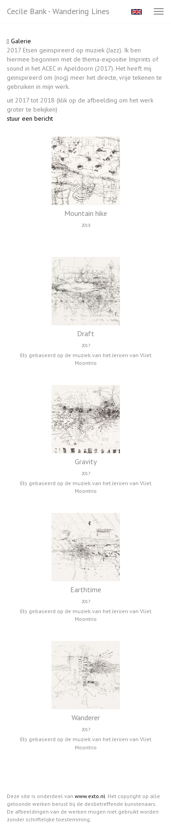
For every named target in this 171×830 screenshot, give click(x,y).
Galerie (19, 41)
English (136, 12)
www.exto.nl (90, 796)
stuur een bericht (30, 118)
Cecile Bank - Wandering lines (58, 11)
